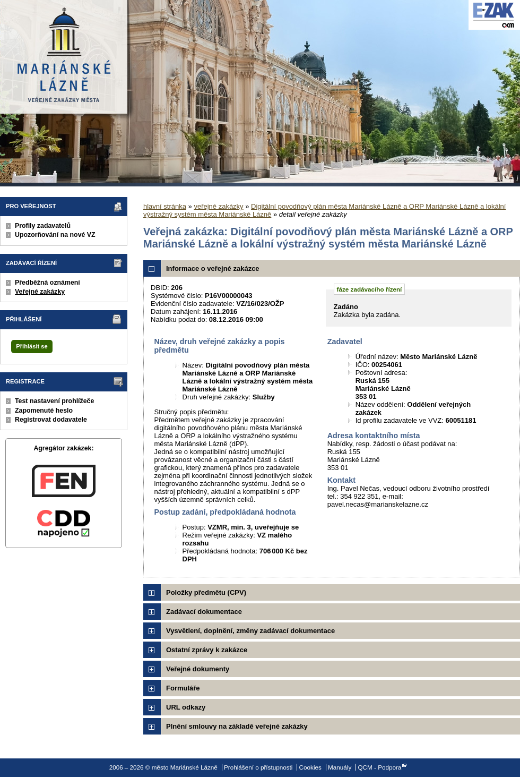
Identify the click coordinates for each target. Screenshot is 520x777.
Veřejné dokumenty (197, 669)
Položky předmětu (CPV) (206, 592)
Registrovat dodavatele (51, 419)
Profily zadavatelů (43, 225)
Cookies (310, 767)
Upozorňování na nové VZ (55, 234)
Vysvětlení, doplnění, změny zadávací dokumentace (250, 631)
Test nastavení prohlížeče (54, 401)
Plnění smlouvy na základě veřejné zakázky (237, 726)
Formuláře (183, 688)
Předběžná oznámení (47, 282)
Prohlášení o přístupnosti (258, 767)
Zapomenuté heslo (44, 410)
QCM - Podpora (380, 767)
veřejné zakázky (218, 206)
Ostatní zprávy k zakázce (206, 650)
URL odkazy (185, 707)
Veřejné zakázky (40, 291)
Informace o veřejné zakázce (212, 268)
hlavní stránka (164, 206)
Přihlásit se (31, 346)
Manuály (339, 767)
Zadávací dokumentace (204, 612)
